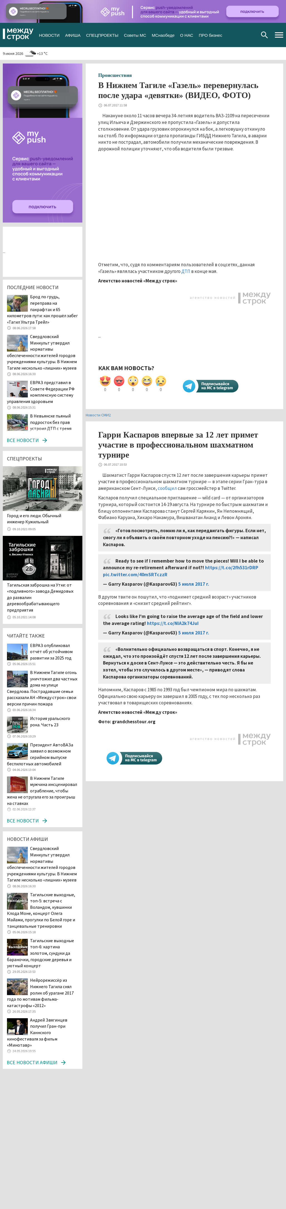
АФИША (72, 35)
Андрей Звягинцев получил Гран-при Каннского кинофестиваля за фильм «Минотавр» (37, 1032)
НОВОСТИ (49, 35)
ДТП (185, 271)
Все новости (23, 440)
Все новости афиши (32, 1062)
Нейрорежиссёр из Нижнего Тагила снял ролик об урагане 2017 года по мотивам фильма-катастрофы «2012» (40, 992)
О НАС (186, 35)
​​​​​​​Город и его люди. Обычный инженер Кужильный (34, 518)
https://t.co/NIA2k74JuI (173, 623)
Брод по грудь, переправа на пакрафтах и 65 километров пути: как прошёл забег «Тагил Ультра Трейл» (42, 309)
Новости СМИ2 (98, 414)
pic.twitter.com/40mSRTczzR (135, 574)
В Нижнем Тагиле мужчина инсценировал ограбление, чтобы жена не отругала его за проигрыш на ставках (42, 790)
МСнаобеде (163, 35)
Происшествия (115, 75)
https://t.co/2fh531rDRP (231, 568)
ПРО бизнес (210, 35)
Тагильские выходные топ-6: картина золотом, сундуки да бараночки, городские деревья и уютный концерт (40, 953)
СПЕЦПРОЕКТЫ (102, 35)
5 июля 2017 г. (193, 584)
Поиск (264, 34)
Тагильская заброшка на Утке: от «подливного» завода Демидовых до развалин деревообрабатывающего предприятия (40, 597)
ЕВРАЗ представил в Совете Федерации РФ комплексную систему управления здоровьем (41, 392)
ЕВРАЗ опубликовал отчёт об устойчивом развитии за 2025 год (51, 652)
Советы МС (135, 35)
